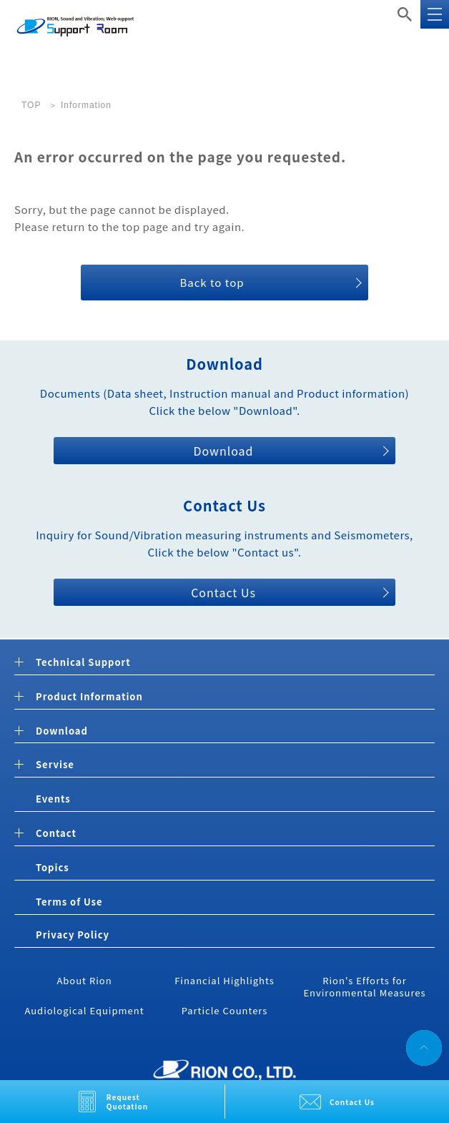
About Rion (84, 980)
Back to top (211, 282)
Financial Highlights (224, 980)
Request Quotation (128, 1102)
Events (53, 798)
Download (223, 450)
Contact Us (352, 1102)
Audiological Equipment (84, 1010)
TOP (31, 105)
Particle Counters (225, 1010)
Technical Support (83, 663)
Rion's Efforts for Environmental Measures (364, 986)
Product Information (89, 697)
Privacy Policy (72, 934)
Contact (56, 834)
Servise (55, 765)
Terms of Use (69, 901)
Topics (52, 867)
